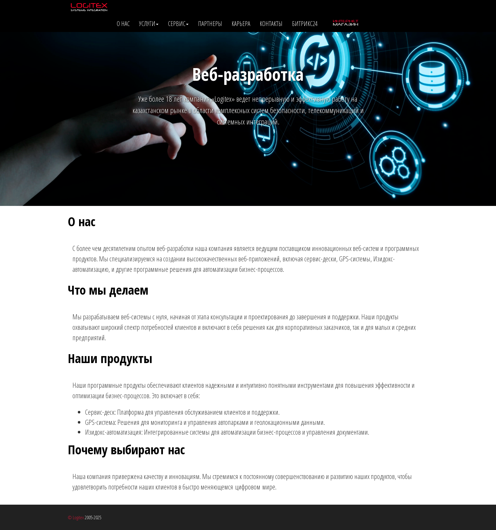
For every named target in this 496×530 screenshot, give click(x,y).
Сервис (178, 23)
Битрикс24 (305, 23)
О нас (123, 23)
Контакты (271, 23)
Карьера (241, 23)
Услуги (148, 23)
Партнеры (210, 23)
